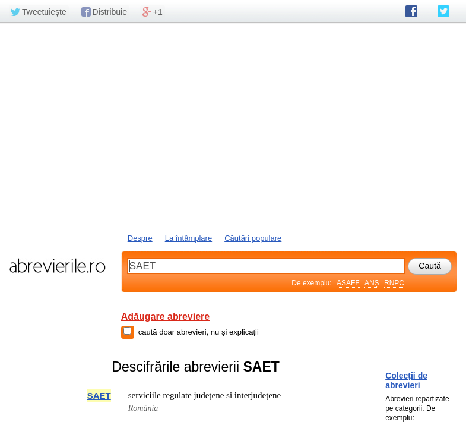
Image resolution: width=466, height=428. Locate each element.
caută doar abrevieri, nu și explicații (198, 332)
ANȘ (371, 283)
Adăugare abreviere (165, 316)
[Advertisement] (233, 126)
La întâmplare (189, 238)
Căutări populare (252, 238)
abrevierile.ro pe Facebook (411, 11)
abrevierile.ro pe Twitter (443, 11)
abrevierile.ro (57, 265)
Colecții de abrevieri (406, 380)
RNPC (394, 283)
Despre (140, 238)
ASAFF (348, 283)
